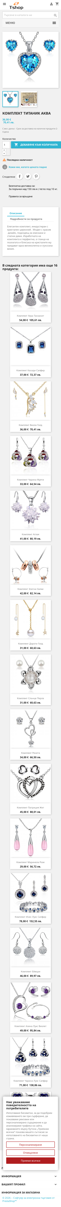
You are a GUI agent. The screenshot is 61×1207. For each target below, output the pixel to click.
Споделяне (19, 176)
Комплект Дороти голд (30, 643)
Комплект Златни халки (30, 588)
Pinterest (36, 176)
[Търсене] (30, 15)
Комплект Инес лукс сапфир (30, 916)
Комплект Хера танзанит (30, 315)
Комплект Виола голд (30, 424)
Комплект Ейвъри (30, 971)
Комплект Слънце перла (30, 698)
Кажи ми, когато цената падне (27, 167)
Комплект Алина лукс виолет (30, 1026)
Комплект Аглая (30, 534)
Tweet (28, 176)
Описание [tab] (16, 213)
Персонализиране (30, 1144)
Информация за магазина (21, 1192)
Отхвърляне (30, 1152)
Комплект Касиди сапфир (30, 370)
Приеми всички (30, 1160)
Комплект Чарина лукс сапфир (31, 1080)
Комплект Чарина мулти (30, 479)
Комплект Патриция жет (30, 807)
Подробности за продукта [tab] (26, 218)
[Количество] (6, 144)
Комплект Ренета (30, 752)
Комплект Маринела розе (30, 862)
